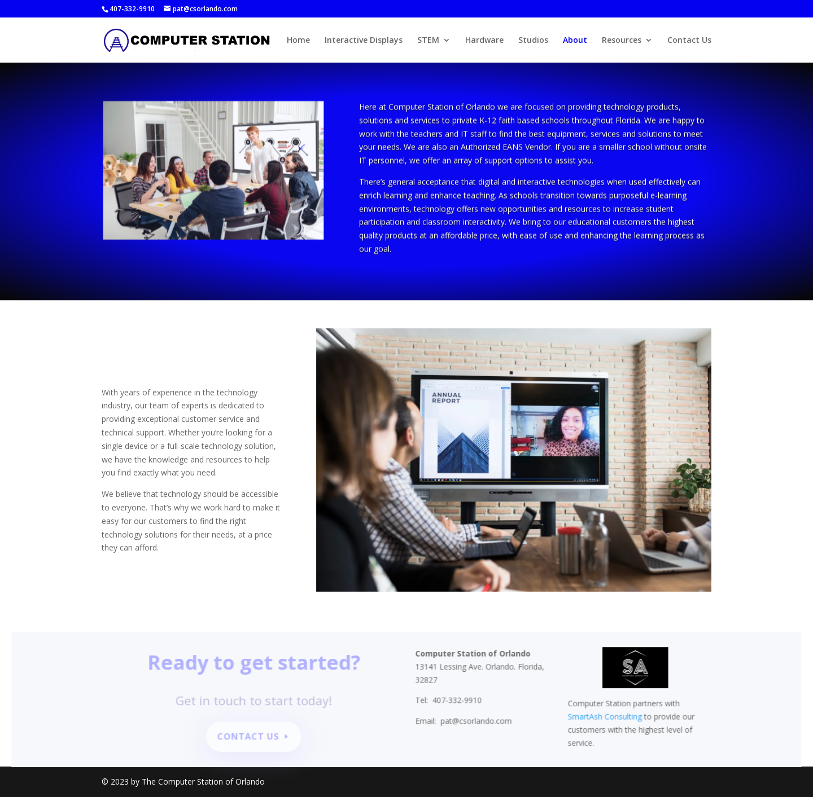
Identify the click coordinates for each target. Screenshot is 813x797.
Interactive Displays (364, 40)
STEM (428, 40)
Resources (621, 40)
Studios (533, 40)
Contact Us (689, 40)
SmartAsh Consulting (601, 717)
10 (251, 210)
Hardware (484, 40)
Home (298, 40)
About (575, 40)
